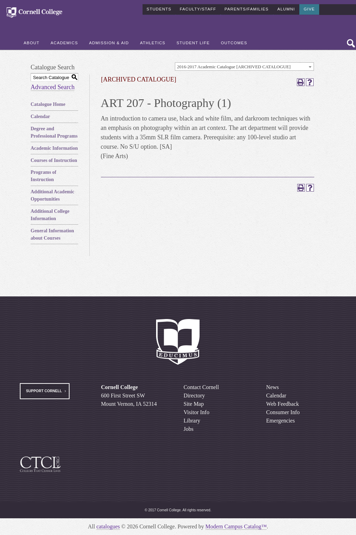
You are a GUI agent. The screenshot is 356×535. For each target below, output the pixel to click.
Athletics (152, 42)
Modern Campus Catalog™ (236, 526)
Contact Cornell (201, 387)
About (31, 42)
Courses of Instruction (54, 160)
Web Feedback (282, 404)
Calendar (40, 116)
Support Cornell (44, 391)
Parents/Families (247, 8)
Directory (194, 395)
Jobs (188, 429)
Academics (64, 42)
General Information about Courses (52, 234)
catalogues (108, 526)
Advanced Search (52, 87)
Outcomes (234, 42)
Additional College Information (50, 215)
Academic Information (54, 148)
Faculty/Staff (198, 8)
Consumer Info (283, 412)
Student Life (193, 42)
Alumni (286, 8)
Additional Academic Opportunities (52, 195)
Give (309, 8)
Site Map (194, 404)
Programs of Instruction (43, 176)
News (272, 387)
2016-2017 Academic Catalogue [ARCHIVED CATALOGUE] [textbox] (234, 66)
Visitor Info (196, 412)
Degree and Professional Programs (54, 132)
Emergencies (280, 421)
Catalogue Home (48, 104)
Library (192, 421)
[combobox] (244, 66)
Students (159, 8)
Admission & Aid (109, 42)
